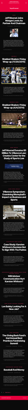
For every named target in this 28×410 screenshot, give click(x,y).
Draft (11, 305)
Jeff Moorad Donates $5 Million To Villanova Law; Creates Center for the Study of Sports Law (14, 161)
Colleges (9, 196)
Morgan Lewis (10, 49)
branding (9, 369)
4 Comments (21, 294)
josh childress (20, 335)
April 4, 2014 (15, 115)
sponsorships (15, 395)
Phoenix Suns (6, 336)
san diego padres (20, 189)
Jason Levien (10, 335)
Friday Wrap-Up (14, 56)
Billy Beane (5, 189)
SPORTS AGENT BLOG (14, 1)
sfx (21, 306)
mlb (13, 306)
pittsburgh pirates (18, 394)
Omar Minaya (13, 189)
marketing (15, 369)
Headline (16, 104)
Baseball (9, 305)
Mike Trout (20, 145)
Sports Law (16, 152)
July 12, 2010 (15, 322)
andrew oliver (6, 305)
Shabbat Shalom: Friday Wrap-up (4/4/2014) (14, 110)
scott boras (8, 395)
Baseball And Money (14, 379)
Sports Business (16, 342)
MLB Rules (20, 282)
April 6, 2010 (15, 356)
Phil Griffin (16, 189)
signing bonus (12, 395)
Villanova (11, 242)
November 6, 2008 (17, 382)
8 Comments (20, 322)
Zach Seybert (11, 26)
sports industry (18, 370)
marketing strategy (19, 369)
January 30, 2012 (18, 210)
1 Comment (20, 115)
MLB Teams (20, 249)
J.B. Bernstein (14, 145)
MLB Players (16, 282)
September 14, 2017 (17, 26)
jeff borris (8, 394)
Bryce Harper (6, 145)
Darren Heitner (11, 67)
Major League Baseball (10, 306)
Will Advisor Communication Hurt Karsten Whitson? (14, 289)
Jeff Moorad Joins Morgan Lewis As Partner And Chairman (14, 21)
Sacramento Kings (10, 336)
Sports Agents (11, 283)
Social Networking (13, 370)
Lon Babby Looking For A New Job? (14, 318)
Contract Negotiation (10, 249)
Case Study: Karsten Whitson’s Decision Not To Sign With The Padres (14, 256)
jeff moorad (6, 49)
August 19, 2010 (15, 294)
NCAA (15, 306)
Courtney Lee (6, 335)
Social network (8, 370)
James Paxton (14, 305)
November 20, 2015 (18, 67)
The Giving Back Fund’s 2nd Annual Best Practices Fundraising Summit (14, 349)
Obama (14, 394)
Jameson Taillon (19, 305)
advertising (5, 369)
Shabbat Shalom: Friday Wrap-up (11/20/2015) (14, 62)
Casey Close (10, 145)
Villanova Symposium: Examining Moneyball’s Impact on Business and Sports (14, 203)
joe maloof (17, 335)
